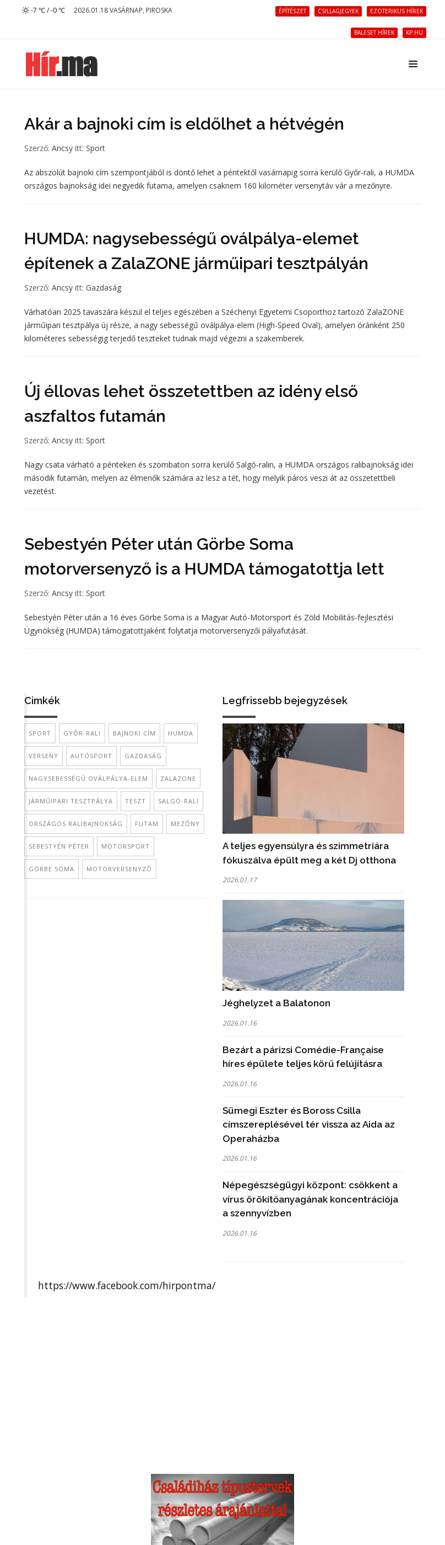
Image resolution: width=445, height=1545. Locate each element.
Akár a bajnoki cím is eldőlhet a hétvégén (184, 123)
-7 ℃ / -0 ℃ (43, 10)
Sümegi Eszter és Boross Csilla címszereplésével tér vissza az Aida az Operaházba (309, 1124)
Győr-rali (82, 733)
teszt (135, 801)
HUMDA (180, 733)
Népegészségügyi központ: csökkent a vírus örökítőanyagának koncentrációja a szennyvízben (310, 1199)
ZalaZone (178, 778)
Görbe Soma (51, 869)
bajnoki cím (134, 733)
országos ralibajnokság (76, 823)
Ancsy (62, 148)
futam (147, 823)
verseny (43, 756)
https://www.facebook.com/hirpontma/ (126, 1285)
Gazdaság (103, 287)
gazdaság (143, 756)
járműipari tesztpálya (71, 801)
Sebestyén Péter (59, 846)
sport (40, 733)
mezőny (185, 823)
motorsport (125, 846)
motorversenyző (119, 869)
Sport (95, 148)
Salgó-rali (178, 801)
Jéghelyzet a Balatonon (276, 1002)
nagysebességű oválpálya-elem (88, 778)
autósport (91, 756)
